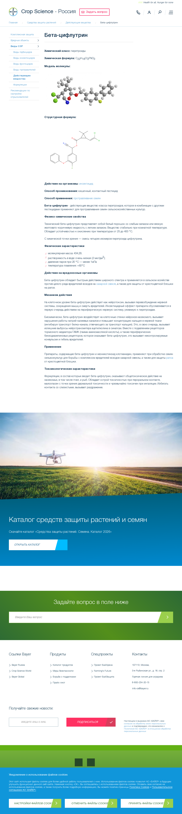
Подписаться (87, 722)
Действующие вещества (22, 77)
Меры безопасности (63, 671)
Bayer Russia (18, 665)
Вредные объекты (20, 40)
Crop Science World (21, 671)
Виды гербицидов (22, 52)
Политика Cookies (139, 787)
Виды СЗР (17, 46)
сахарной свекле (106, 284)
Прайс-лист (59, 683)
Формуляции (20, 85)
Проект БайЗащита (104, 677)
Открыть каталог (27, 545)
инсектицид (86, 184)
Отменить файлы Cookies (91, 803)
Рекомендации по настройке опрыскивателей (20, 94)
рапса (169, 358)
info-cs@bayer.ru (140, 689)
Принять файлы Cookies (147, 803)
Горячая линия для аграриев (151, 680)
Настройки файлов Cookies (35, 803)
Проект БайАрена (103, 665)
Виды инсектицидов (24, 58)
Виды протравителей (24, 70)
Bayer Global (18, 677)
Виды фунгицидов (23, 64)
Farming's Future (102, 671)
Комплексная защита (22, 35)
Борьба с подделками (64, 677)
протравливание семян (87, 198)
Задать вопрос (96, 12)
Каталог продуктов (63, 665)
